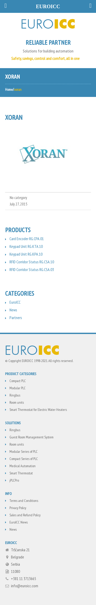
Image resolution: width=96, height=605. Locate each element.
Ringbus (14, 395)
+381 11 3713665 (23, 578)
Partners (15, 317)
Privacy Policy (17, 507)
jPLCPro (14, 480)
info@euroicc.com (24, 585)
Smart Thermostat (21, 473)
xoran (14, 117)
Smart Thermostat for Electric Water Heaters (38, 409)
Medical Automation (22, 466)
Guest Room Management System (31, 437)
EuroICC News (18, 522)
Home (9, 89)
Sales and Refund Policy (24, 515)
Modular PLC (17, 388)
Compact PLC (17, 380)
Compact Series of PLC (23, 458)
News (13, 309)
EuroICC (14, 302)
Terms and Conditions (23, 500)
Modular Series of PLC (23, 451)
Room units (16, 402)
